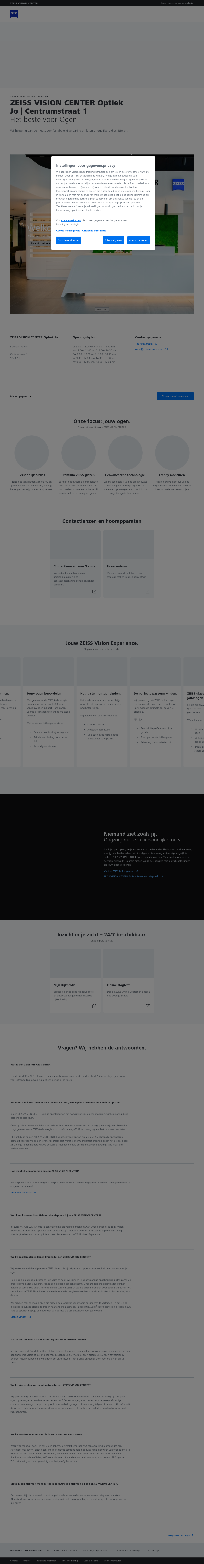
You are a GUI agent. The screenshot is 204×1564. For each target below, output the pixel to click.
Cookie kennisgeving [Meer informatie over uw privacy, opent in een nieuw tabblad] (68, 230)
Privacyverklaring (71, 220)
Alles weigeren (113, 240)
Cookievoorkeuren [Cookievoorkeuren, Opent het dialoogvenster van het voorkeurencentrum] (69, 240)
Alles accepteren (138, 240)
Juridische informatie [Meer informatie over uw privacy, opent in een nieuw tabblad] (94, 230)
